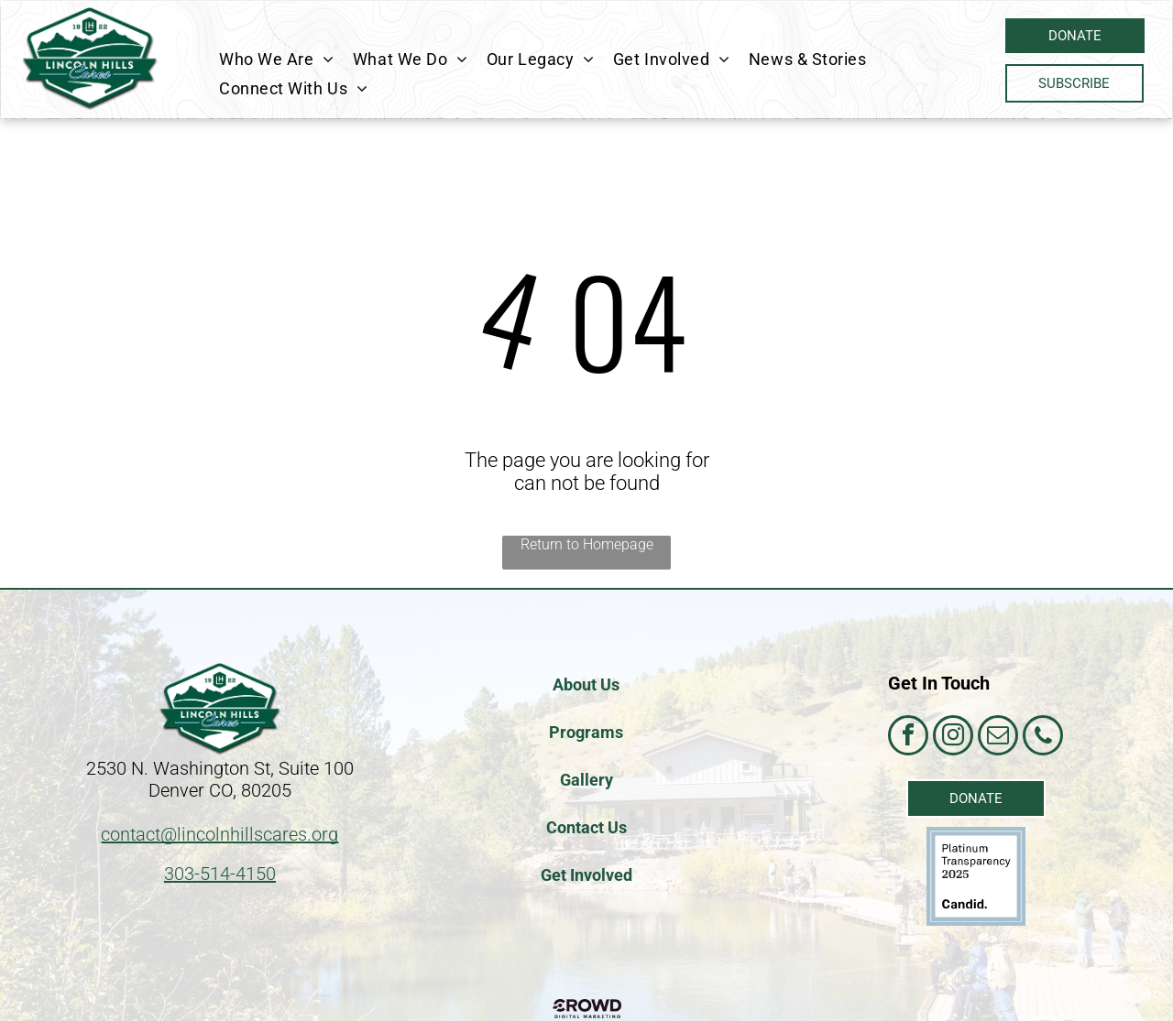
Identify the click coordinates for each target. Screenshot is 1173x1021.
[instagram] (953, 737)
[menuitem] (277, 58)
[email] (998, 737)
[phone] (1043, 737)
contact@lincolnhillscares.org (219, 834)
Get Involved (586, 875)
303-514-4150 (220, 874)
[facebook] (908, 737)
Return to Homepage (587, 544)
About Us (586, 684)
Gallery (586, 779)
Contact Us (586, 827)
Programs (586, 732)
